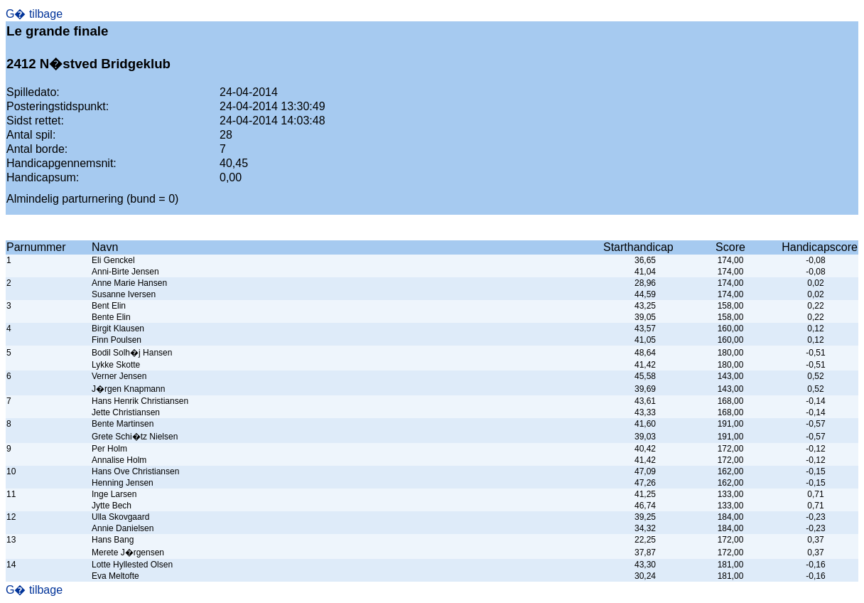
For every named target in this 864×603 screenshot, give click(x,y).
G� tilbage (34, 14)
